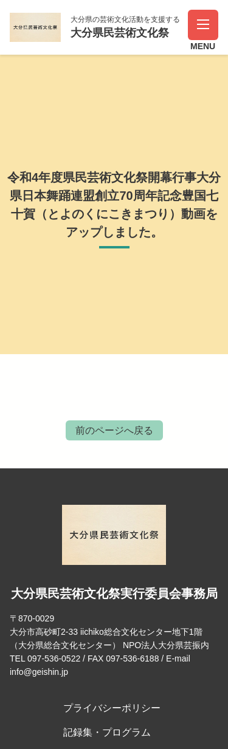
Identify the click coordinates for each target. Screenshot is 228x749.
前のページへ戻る (114, 430)
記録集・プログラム (107, 732)
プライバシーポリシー (112, 708)
